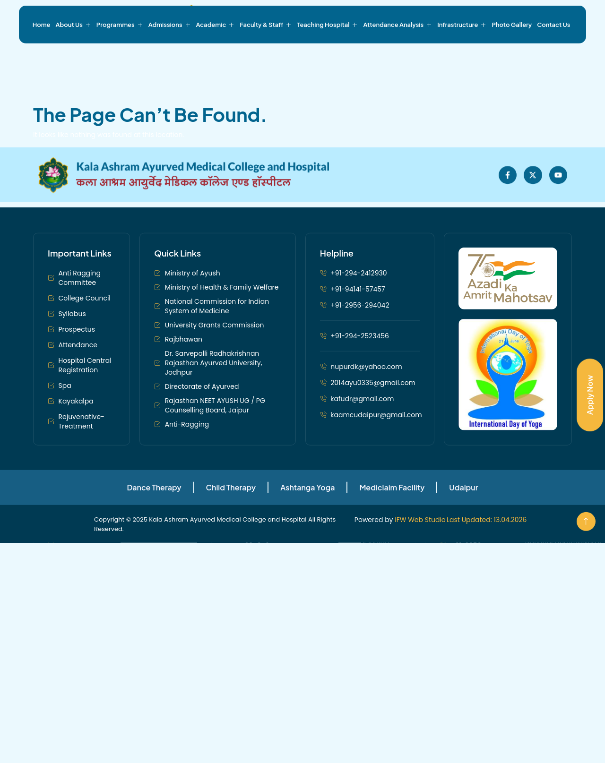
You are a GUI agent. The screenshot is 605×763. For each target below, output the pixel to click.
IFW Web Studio (420, 582)
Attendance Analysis (397, 50)
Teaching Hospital (327, 50)
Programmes (119, 50)
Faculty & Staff (266, 50)
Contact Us (553, 50)
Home (42, 50)
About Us (73, 50)
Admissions (169, 50)
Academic (215, 50)
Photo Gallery (512, 50)
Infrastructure (461, 50)
